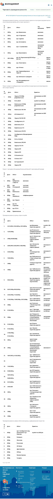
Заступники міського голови (33, 480)
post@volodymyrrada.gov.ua (24, 482)
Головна (32, 10)
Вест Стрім (44, 478)
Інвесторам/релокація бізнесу (33, 489)
